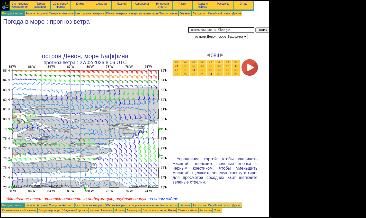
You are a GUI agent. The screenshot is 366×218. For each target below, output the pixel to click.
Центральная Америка (89, 13)
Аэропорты (142, 3)
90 (227, 74)
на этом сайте (163, 199)
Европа (30, 13)
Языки (182, 3)
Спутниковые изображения (20, 5)
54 (193, 70)
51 (185, 70)
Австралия (199, 13)
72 (176, 74)
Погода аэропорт (40, 5)
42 (227, 65)
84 (210, 74)
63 (219, 70)
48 (176, 70)
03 (185, 61)
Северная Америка (61, 13)
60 (210, 70)
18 (227, 61)
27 (185, 65)
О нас (243, 3)
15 (219, 61)
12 (210, 61)
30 (193, 65)
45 (236, 65)
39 (219, 65)
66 (227, 70)
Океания (185, 13)
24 (176, 65)
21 (236, 61)
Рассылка (223, 3)
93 (236, 74)
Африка (42, 13)
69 (236, 70)
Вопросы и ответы (162, 5)
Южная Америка (116, 13)
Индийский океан (219, 13)
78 (193, 74)
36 (210, 65)
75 (185, 74)
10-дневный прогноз (60, 5)
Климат (80, 3)
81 (202, 74)
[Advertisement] (94, 38)
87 (219, 74)
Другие (236, 13)
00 (176, 61)
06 (193, 61)
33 (202, 65)
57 (202, 70)
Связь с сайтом (203, 5)
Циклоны (101, 3)
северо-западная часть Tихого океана (153, 13)
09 (202, 61)
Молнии (122, 3)
